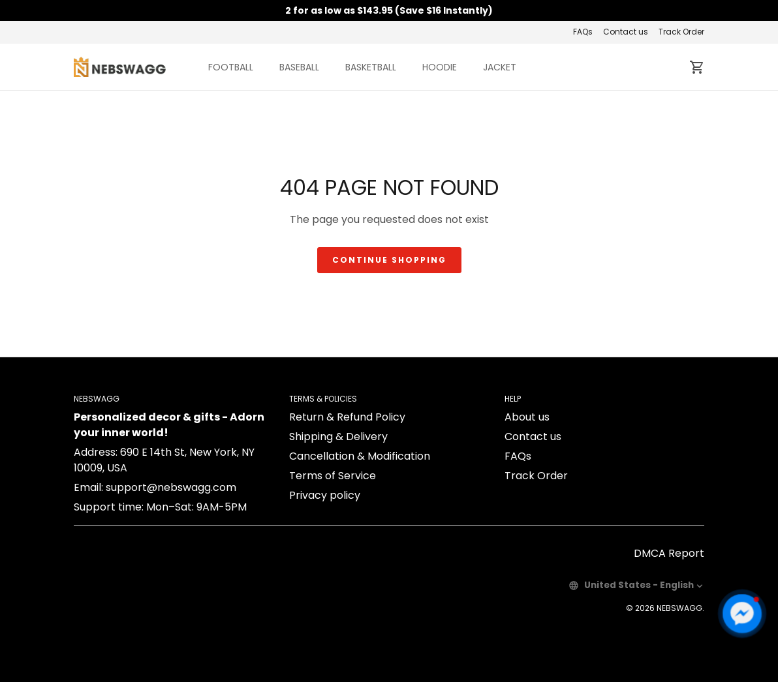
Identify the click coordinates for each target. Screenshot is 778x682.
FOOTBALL (230, 67)
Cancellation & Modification (359, 456)
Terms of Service (332, 475)
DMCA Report (669, 553)
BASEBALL (299, 67)
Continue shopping (389, 259)
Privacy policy (324, 495)
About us (527, 416)
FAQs (583, 31)
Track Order (681, 31)
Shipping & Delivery (338, 436)
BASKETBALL (370, 67)
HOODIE (439, 67)
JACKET (499, 67)
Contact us (625, 31)
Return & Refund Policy (347, 416)
